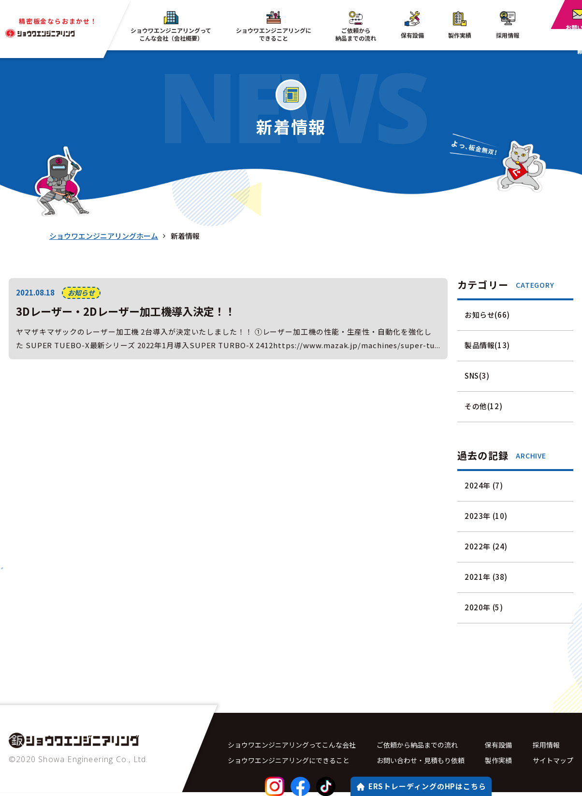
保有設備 (501, 745)
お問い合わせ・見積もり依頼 (426, 762)
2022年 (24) (486, 546)
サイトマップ (551, 762)
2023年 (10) (486, 516)
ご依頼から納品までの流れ (422, 745)
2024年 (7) (484, 485)
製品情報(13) (487, 345)
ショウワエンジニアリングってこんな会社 (296, 745)
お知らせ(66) (487, 315)
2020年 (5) (484, 607)
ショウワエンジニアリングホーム (103, 236)
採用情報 (544, 745)
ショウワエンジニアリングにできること (293, 762)
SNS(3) (477, 375)
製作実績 (501, 762)
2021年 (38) (486, 577)
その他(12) (483, 406)
